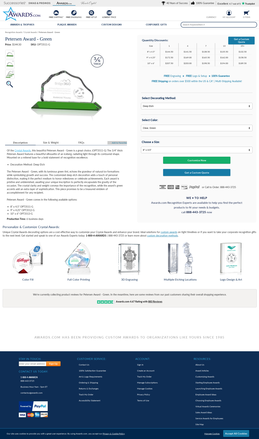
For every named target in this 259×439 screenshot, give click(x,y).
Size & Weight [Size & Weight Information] (51, 142)
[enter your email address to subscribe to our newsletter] (33, 363)
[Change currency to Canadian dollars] (214, 12)
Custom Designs (111, 24)
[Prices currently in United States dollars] (208, 12)
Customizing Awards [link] (204, 376)
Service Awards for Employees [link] (209, 418)
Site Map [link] (199, 424)
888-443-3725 (29, 379)
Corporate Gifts (156, 24)
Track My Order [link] (86, 394)
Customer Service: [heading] (91, 358)
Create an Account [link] (145, 370)
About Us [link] (199, 364)
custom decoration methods (162, 235)
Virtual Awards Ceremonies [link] (207, 406)
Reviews (155, 301)
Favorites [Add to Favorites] (119, 142)
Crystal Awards (23, 150)
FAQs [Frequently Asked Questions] (81, 142)
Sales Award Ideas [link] (203, 412)
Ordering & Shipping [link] (88, 382)
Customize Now (197, 160)
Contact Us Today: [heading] (33, 371)
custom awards (169, 232)
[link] (175, 3)
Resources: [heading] (202, 358)
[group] (211, 12)
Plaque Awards (67, 24)
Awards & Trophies (22, 24)
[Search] (253, 25)
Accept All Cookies (236, 433)
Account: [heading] (142, 358)
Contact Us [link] (84, 364)
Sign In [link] (140, 364)
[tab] (20, 142)
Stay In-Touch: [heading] (30, 358)
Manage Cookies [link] (144, 388)
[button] (15, 3)
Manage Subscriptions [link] (147, 382)
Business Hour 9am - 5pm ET (34, 386)
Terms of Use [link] (143, 400)
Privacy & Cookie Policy (114, 433)
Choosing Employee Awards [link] (208, 400)
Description (20, 142)
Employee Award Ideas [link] (205, 394)
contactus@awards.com (31, 392)
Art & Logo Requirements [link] (90, 376)
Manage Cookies (212, 433)
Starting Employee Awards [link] (207, 382)
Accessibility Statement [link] (89, 400)
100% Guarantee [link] (92, 370)
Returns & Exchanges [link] (89, 388)
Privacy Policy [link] (143, 394)
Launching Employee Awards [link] (208, 388)
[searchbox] (219, 25)
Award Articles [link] (202, 370)
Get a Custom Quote (241, 40)
